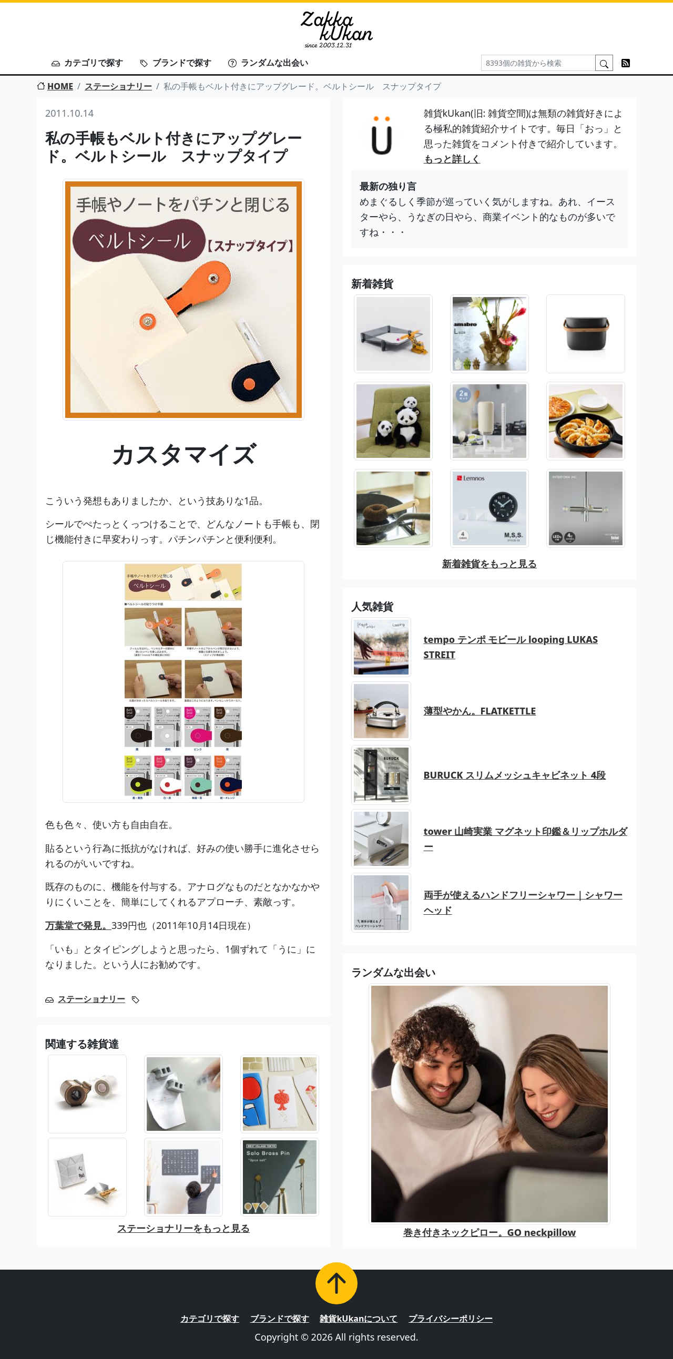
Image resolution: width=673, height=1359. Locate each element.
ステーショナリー (118, 86)
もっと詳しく (452, 158)
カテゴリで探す (87, 62)
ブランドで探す (175, 62)
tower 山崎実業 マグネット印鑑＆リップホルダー (525, 839)
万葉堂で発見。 (78, 925)
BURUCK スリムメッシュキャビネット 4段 (515, 775)
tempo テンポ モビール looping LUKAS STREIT (511, 647)
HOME (55, 86)
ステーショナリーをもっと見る (183, 1228)
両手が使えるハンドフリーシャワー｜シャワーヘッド (523, 902)
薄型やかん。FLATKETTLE (480, 710)
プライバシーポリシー (451, 1318)
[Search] (538, 63)
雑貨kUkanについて (358, 1318)
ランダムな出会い (268, 62)
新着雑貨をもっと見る (489, 563)
